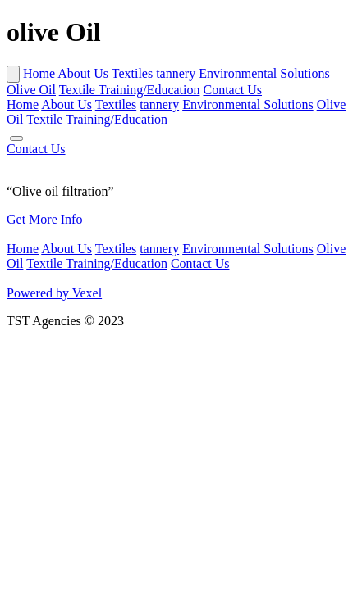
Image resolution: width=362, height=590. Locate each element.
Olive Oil (31, 90)
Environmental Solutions (264, 73)
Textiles (132, 73)
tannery (175, 73)
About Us (82, 73)
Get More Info (44, 219)
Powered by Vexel (54, 293)
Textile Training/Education (129, 90)
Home (39, 73)
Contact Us (232, 90)
